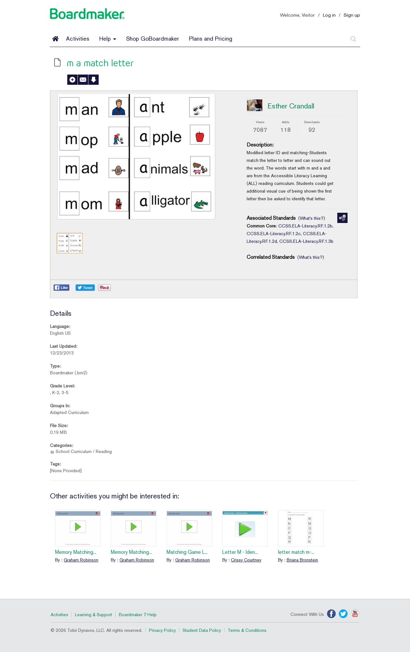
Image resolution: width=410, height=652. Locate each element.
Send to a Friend (83, 80)
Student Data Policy (202, 630)
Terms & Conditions (247, 630)
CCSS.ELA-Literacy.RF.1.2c (274, 233)
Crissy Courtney (246, 559)
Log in (329, 15)
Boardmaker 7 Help (138, 614)
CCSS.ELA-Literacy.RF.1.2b (305, 225)
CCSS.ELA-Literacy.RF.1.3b (306, 241)
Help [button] (107, 38)
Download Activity (93, 80)
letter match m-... (296, 552)
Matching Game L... (187, 552)
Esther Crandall (290, 106)
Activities (77, 38)
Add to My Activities (72, 80)
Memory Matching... (75, 552)
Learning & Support (93, 614)
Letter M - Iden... (240, 552)
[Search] (353, 39)
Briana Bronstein (302, 559)
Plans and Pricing (210, 38)
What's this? (312, 218)
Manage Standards (342, 218)
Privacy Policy (162, 630)
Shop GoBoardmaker (152, 38)
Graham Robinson (81, 559)
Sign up (352, 15)
